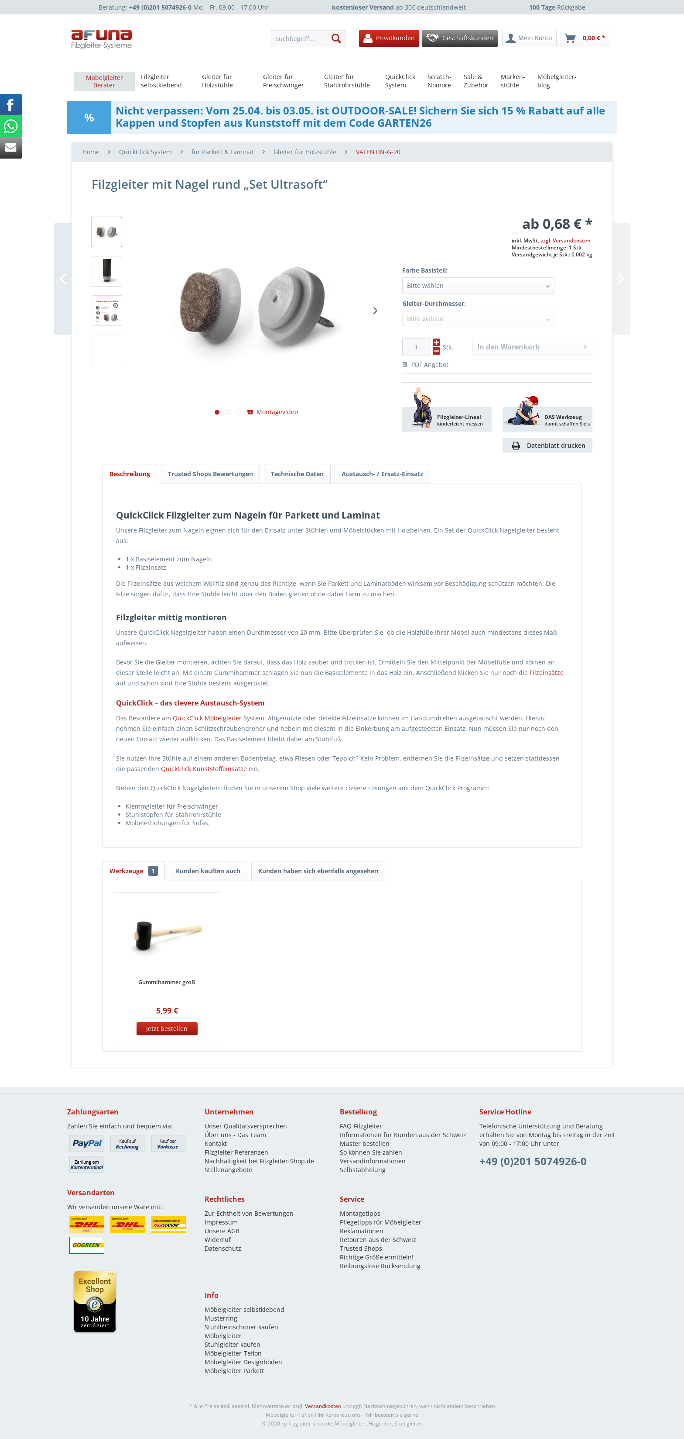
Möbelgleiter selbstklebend (244, 1309)
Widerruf (218, 1239)
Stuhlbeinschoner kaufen (241, 1327)
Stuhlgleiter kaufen (232, 1344)
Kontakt (216, 1143)
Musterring (221, 1318)
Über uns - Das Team (235, 1135)
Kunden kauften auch (208, 871)
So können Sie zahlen (371, 1152)
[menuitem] (311, 38)
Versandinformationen (373, 1161)
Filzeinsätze (547, 672)
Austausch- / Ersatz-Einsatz (382, 474)
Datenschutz (223, 1248)
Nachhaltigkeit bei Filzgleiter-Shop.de (259, 1161)
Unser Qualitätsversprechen (246, 1126)
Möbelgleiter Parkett (234, 1370)
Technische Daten (297, 474)
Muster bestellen (365, 1143)
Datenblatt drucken (556, 445)
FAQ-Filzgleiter (361, 1126)
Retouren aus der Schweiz (378, 1239)
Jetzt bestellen (167, 1028)
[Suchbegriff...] (308, 38)
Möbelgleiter (223, 1336)
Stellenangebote (228, 1170)
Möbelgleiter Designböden (243, 1362)
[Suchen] (336, 38)
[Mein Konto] (529, 38)
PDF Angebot (425, 364)
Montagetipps (360, 1213)
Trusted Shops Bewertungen (210, 474)
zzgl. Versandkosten (565, 240)
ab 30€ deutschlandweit (399, 7)
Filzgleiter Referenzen (236, 1152)
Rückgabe (557, 7)
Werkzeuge (133, 871)
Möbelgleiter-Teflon (233, 1353)
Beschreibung (129, 474)
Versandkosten (323, 1406)
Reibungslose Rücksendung (380, 1266)
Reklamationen (361, 1231)
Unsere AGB (222, 1231)
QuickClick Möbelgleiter (207, 718)
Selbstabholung (363, 1170)
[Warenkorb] (585, 38)
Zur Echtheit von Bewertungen (249, 1213)
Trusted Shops (361, 1248)
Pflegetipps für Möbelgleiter (380, 1222)
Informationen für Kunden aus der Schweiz (403, 1135)
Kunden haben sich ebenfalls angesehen (318, 871)
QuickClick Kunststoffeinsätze (204, 768)
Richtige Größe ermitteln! (377, 1257)
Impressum (221, 1222)
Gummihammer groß (166, 982)
